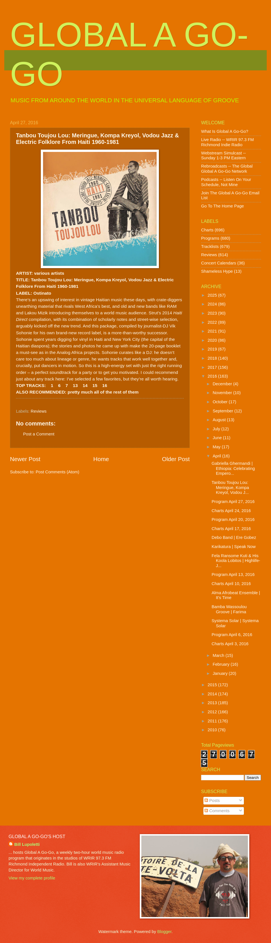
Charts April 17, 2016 (231, 528)
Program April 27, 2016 (233, 501)
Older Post (176, 459)
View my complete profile (32, 878)
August (220, 419)
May (217, 447)
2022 (213, 322)
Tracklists (210, 246)
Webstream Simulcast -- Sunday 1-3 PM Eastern (223, 155)
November (223, 392)
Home (101, 459)
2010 (213, 730)
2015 (213, 685)
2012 (213, 712)
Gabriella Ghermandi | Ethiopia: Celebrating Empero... (233, 468)
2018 (213, 358)
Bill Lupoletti (27, 844)
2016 (213, 376)
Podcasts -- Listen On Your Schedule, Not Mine (226, 182)
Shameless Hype (217, 271)
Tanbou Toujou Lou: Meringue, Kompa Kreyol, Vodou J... (230, 487)
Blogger (164, 931)
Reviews (39, 411)
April (217, 456)
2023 (213, 313)
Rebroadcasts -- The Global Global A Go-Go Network (227, 169)
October (220, 402)
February (221, 664)
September (223, 411)
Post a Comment (38, 434)
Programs (210, 238)
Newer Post (25, 459)
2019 (213, 349)
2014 (213, 694)
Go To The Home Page (222, 206)
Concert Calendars (218, 263)
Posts (212, 800)
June (218, 437)
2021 (213, 331)
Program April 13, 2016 (233, 574)
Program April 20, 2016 (233, 519)
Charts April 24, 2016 (231, 510)
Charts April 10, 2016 (231, 583)
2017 (213, 367)
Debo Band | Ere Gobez (234, 537)
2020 (213, 340)
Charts (207, 230)
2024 (213, 304)
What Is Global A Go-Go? (224, 131)
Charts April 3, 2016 (230, 643)
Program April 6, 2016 (232, 634)
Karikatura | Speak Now (234, 546)
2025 (213, 295)
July (217, 429)
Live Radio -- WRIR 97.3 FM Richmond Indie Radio (227, 142)
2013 (213, 702)
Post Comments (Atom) (57, 472)
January (220, 673)
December (223, 384)
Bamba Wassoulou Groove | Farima (229, 609)
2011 (213, 721)
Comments (217, 810)
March (219, 655)
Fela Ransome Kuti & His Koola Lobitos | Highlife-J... (236, 560)
